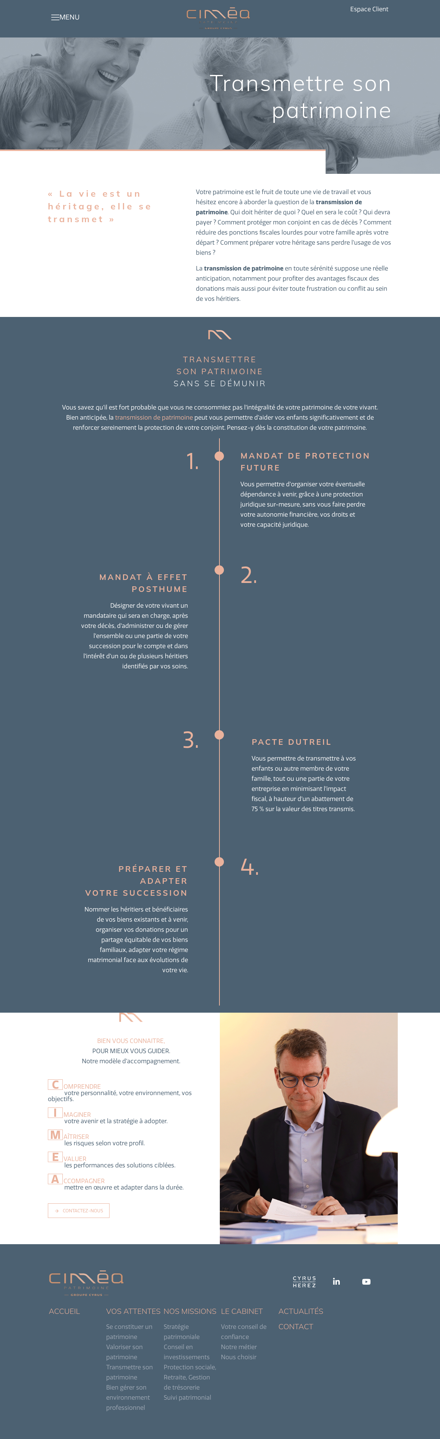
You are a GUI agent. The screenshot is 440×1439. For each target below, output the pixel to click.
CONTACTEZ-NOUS (78, 1210)
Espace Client (369, 9)
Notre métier (239, 1347)
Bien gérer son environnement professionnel (128, 1397)
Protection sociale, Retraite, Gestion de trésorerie (190, 1377)
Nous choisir (238, 1357)
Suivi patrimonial (187, 1397)
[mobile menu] (55, 17)
